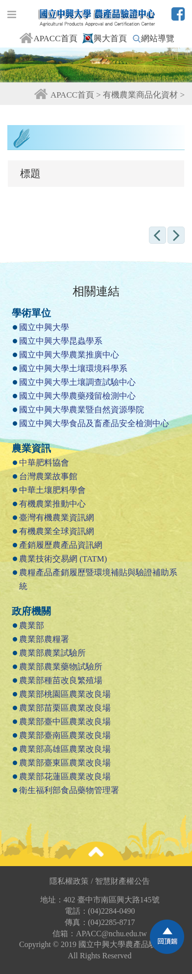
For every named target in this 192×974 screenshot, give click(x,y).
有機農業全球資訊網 (56, 531)
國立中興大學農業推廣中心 (69, 354)
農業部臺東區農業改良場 (65, 763)
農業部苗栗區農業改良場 (65, 708)
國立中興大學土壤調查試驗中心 (77, 382)
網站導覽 (153, 38)
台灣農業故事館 (48, 476)
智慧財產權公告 (122, 881)
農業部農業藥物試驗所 (60, 666)
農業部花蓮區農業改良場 (65, 776)
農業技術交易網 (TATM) (63, 559)
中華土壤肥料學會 (52, 490)
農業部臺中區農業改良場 (65, 721)
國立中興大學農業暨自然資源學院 (81, 409)
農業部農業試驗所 (52, 653)
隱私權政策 (71, 881)
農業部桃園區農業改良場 (65, 694)
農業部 (31, 625)
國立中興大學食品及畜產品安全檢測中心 (94, 423)
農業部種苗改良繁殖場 (60, 680)
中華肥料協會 (44, 462)
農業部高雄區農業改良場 (65, 749)
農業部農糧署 (44, 639)
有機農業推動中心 (52, 504)
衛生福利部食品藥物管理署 (69, 790)
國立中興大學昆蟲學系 (60, 341)
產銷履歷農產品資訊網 (60, 545)
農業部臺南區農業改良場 (65, 735)
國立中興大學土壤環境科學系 (73, 368)
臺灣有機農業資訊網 (56, 517)
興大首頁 (104, 38)
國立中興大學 (44, 327)
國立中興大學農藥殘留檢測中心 (77, 396)
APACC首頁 (48, 38)
